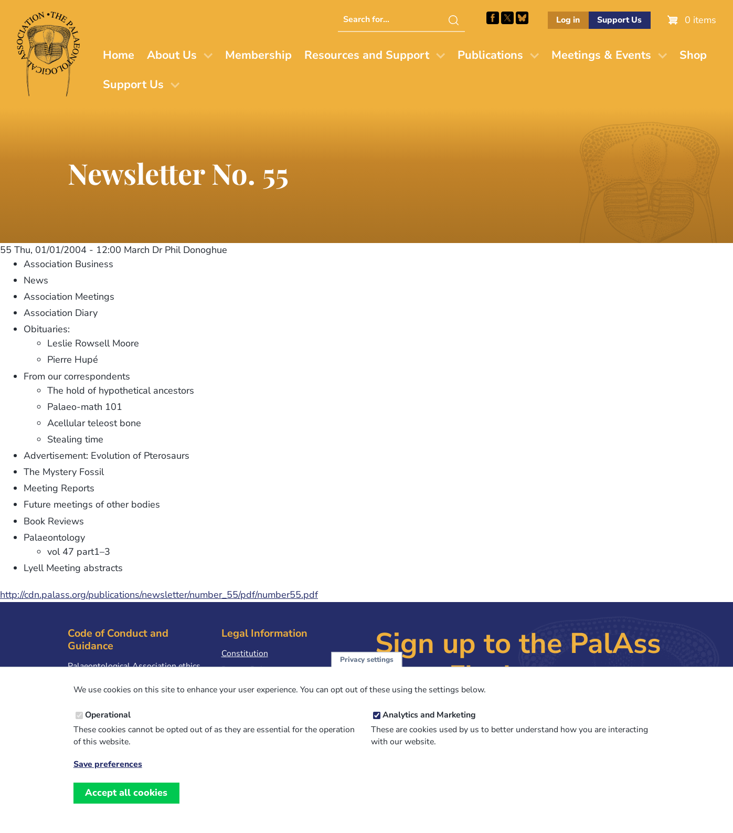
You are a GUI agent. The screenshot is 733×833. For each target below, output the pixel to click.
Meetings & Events (601, 55)
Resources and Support (366, 55)
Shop (693, 55)
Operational (108, 725)
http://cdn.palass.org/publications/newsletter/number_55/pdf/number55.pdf (159, 594)
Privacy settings (367, 669)
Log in (568, 20)
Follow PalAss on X (507, 18)
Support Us (619, 20)
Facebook (492, 18)
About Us (172, 55)
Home (118, 55)
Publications (490, 55)
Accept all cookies (126, 802)
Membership (258, 55)
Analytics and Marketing (429, 725)
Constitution (244, 653)
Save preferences (107, 774)
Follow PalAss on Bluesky (522, 18)
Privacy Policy (247, 670)
